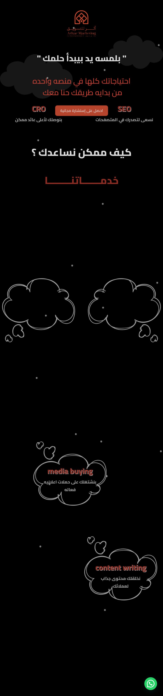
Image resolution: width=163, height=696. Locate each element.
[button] (150, 683)
